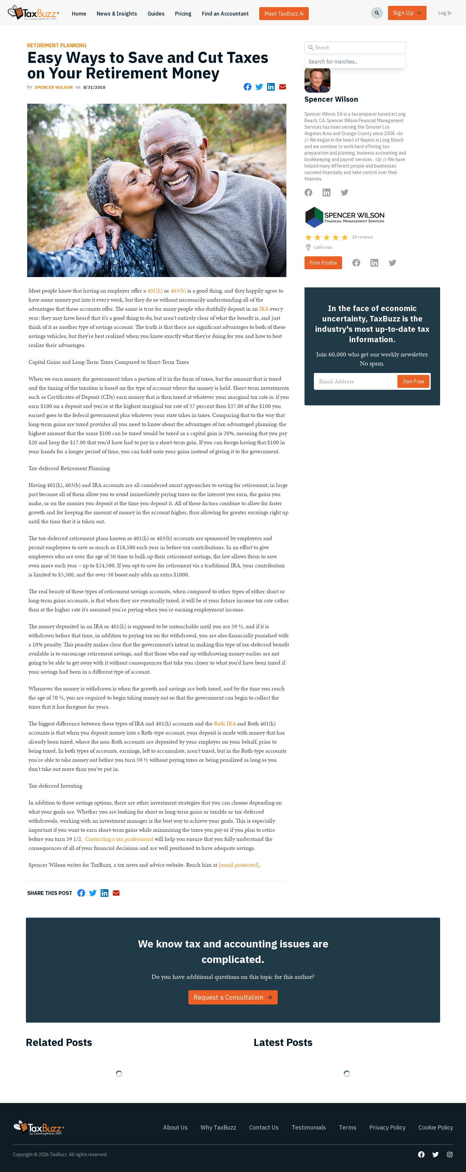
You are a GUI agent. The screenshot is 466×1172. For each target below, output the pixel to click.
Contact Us (264, 1127)
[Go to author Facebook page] (308, 192)
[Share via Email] (282, 87)
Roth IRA (225, 723)
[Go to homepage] (33, 13)
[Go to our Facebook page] (421, 1154)
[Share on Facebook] (247, 87)
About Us (175, 1127)
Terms (347, 1127)
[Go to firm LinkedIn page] (374, 263)
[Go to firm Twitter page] (392, 263)
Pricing (183, 13)
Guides (156, 13)
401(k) (155, 290)
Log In (444, 13)
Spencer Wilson (54, 87)
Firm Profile (323, 263)
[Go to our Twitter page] (435, 1154)
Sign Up (407, 13)
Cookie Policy (435, 1127)
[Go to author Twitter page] (345, 192)
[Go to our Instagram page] (450, 1154)
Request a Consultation (233, 997)
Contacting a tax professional (119, 839)
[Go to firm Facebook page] (356, 263)
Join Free (413, 381)
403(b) (178, 290)
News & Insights (117, 13)
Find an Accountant (225, 13)
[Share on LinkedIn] (271, 87)
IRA (264, 309)
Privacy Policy (387, 1127)
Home (79, 13)
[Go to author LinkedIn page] (326, 192)
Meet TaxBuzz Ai (284, 13)
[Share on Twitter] (259, 87)
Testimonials (309, 1127)
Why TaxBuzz (218, 1127)
